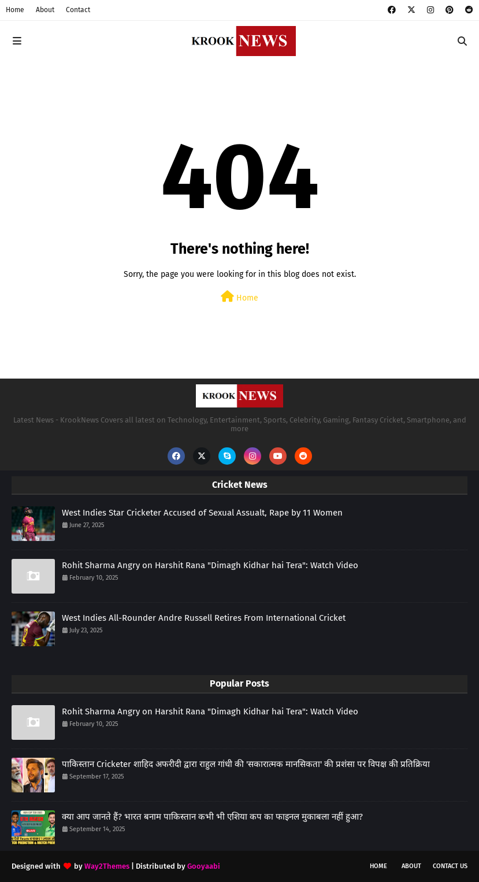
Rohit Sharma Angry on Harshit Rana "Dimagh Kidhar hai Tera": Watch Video (210, 565)
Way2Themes (106, 866)
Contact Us (450, 866)
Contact (78, 10)
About (45, 10)
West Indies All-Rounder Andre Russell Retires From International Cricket (204, 618)
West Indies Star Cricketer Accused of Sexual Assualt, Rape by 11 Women (202, 512)
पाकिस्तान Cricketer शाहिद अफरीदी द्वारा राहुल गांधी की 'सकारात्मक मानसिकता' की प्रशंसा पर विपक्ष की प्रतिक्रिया (246, 764)
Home (15, 10)
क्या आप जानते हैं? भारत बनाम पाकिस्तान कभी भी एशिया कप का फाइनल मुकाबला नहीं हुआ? (212, 816)
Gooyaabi (203, 866)
